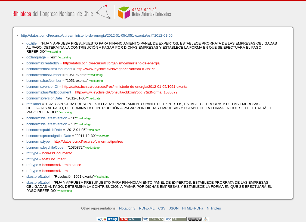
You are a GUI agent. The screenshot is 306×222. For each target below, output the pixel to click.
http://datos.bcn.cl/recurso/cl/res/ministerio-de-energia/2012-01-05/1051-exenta (124, 87)
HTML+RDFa (192, 208)
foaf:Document (54, 159)
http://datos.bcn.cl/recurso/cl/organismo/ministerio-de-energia (111, 63)
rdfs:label (33, 104)
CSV (161, 208)
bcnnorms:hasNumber (43, 75)
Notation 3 (127, 208)
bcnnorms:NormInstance (61, 165)
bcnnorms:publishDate (44, 130)
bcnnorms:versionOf (42, 87)
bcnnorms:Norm (55, 171)
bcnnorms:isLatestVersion (46, 118)
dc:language (36, 57)
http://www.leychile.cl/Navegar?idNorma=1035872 (115, 69)
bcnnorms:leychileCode (44, 147)
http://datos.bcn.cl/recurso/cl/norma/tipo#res (88, 141)
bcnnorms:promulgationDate (48, 136)
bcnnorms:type (38, 141)
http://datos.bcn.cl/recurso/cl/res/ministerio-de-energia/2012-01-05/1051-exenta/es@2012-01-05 (96, 35)
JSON (174, 208)
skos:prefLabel (38, 176)
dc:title (31, 43)
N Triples (214, 208)
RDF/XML (147, 208)
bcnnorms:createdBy (42, 63)
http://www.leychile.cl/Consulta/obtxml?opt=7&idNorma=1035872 (126, 92)
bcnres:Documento (57, 153)
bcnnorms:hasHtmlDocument (49, 69)
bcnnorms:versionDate (44, 98)
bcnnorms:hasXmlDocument (48, 92)
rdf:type (32, 153)
